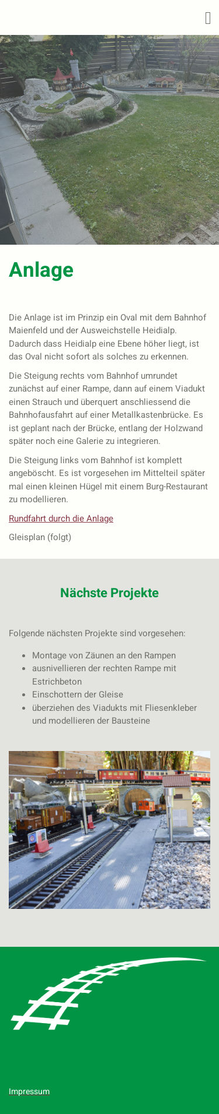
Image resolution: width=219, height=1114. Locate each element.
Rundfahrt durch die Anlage (61, 518)
